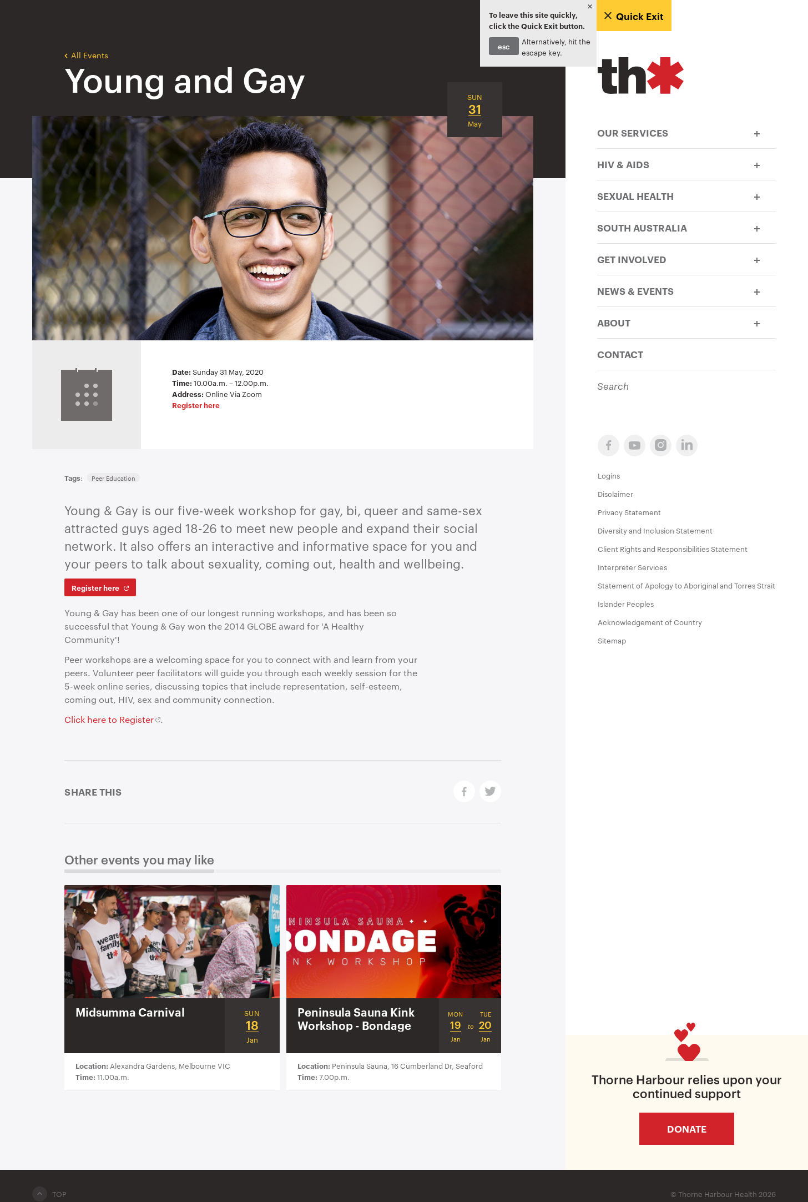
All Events (86, 54)
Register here (196, 405)
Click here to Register (109, 719)
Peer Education (113, 478)
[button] (757, 132)
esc (504, 46)
